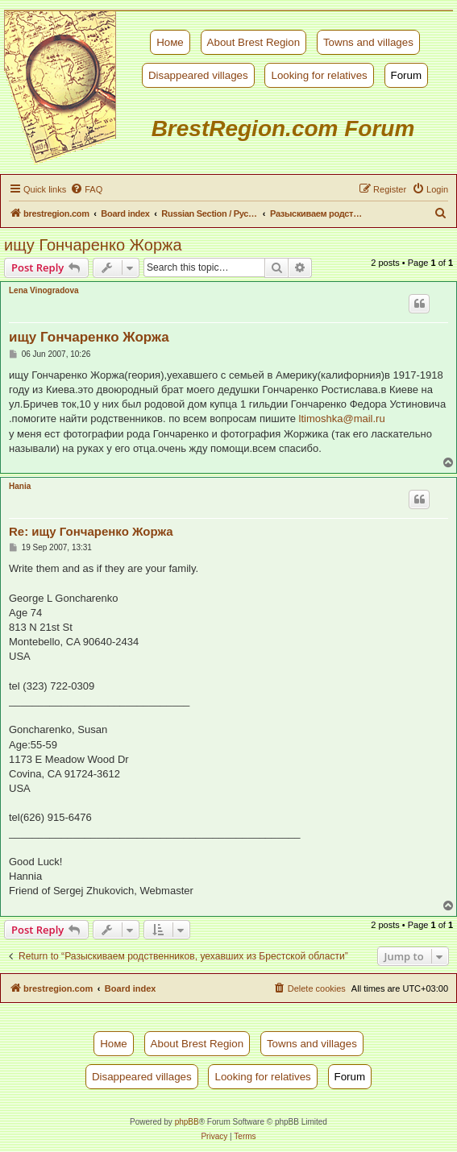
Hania (20, 486)
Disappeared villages (198, 75)
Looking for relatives (319, 75)
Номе (170, 42)
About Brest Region (254, 42)
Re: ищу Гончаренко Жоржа (91, 531)
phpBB (187, 1121)
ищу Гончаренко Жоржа (93, 245)
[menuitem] (86, 189)
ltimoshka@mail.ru (342, 418)
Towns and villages (368, 42)
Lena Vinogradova (44, 290)
